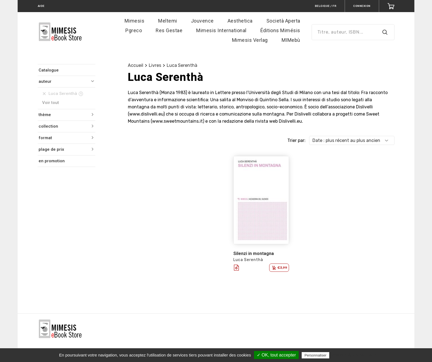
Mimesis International (221, 30)
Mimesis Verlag (250, 40)
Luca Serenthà (182, 65)
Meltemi (167, 21)
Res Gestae (169, 30)
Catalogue (49, 70)
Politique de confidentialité (354, 355)
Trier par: (296, 140)
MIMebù (291, 40)
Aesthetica (240, 21)
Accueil (135, 65)
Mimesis (135, 21)
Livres (155, 65)
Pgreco (133, 30)
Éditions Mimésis (280, 30)
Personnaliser (315, 355)
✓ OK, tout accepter (276, 355)
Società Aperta (283, 21)
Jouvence (202, 21)
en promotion (52, 160)
